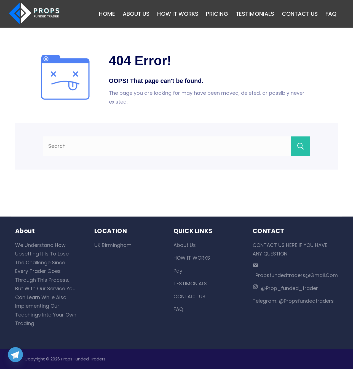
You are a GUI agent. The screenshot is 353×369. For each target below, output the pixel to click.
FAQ (330, 14)
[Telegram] (15, 354)
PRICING (217, 14)
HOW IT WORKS (177, 14)
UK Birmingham (113, 245)
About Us (184, 245)
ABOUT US (136, 14)
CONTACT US (300, 14)
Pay (177, 270)
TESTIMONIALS (255, 14)
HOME (107, 14)
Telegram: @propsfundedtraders (293, 300)
